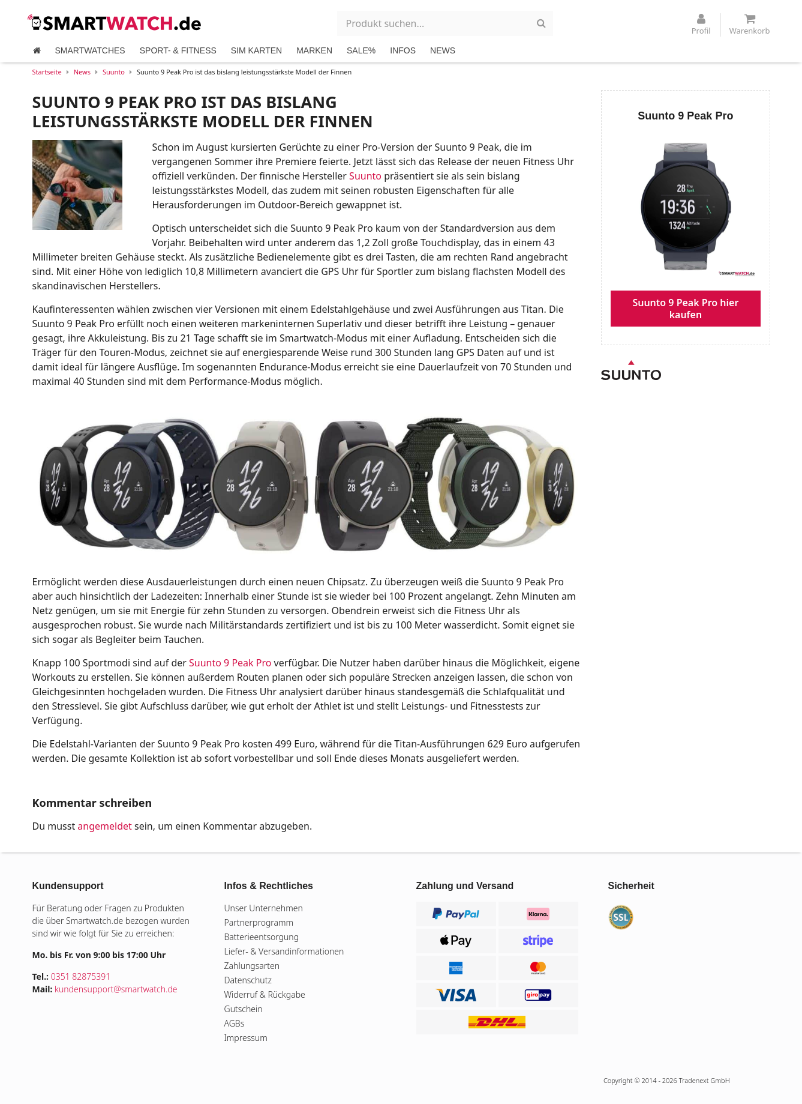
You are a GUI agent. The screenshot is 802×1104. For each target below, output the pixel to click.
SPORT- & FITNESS (178, 50)
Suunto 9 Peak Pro (230, 662)
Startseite (47, 71)
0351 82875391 (81, 976)
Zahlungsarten (252, 965)
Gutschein (243, 1009)
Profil (701, 24)
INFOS (403, 50)
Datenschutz (248, 980)
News (82, 71)
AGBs (234, 1023)
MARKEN (314, 50)
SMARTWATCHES (90, 50)
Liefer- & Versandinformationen (284, 951)
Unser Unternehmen (263, 908)
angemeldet (104, 826)
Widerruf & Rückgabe (264, 994)
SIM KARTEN (256, 50)
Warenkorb (749, 24)
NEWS (442, 50)
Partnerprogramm (259, 922)
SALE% (361, 50)
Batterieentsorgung (261, 937)
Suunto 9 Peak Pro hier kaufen (685, 308)
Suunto (114, 71)
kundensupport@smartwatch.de (116, 989)
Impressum (246, 1037)
